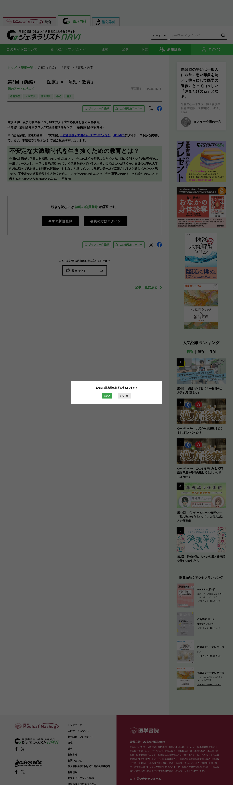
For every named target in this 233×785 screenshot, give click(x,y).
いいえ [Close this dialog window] (124, 395)
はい (107, 395)
